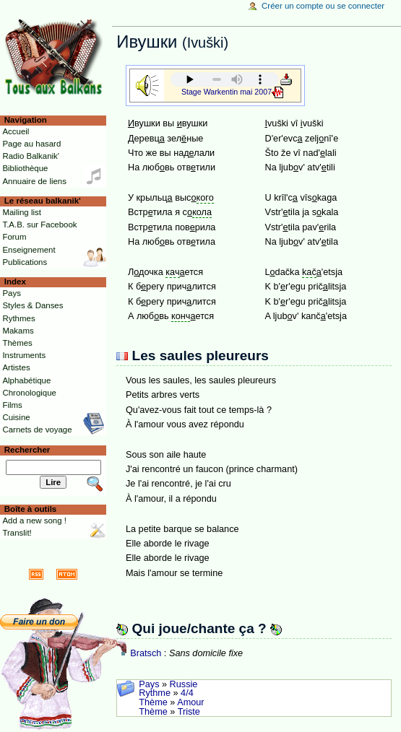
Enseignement (28, 249)
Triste (189, 712)
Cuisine (16, 417)
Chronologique (29, 392)
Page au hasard (31, 143)
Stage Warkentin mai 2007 (226, 91)
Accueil (15, 131)
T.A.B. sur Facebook (39, 224)
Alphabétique (26, 380)
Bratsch (145, 653)
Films (12, 405)
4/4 (187, 693)
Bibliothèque (25, 168)
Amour (190, 702)
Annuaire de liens (34, 181)
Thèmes (17, 343)
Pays (149, 684)
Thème (153, 702)
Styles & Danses (32, 305)
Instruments (24, 355)
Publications (24, 262)
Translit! (16, 532)
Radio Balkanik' (30, 156)
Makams (17, 330)
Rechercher (27, 449)
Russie (184, 684)
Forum (14, 236)
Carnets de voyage (37, 429)
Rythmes (18, 318)
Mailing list (21, 212)
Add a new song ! (34, 520)
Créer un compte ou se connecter (323, 5)
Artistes (16, 367)
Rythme (155, 693)
